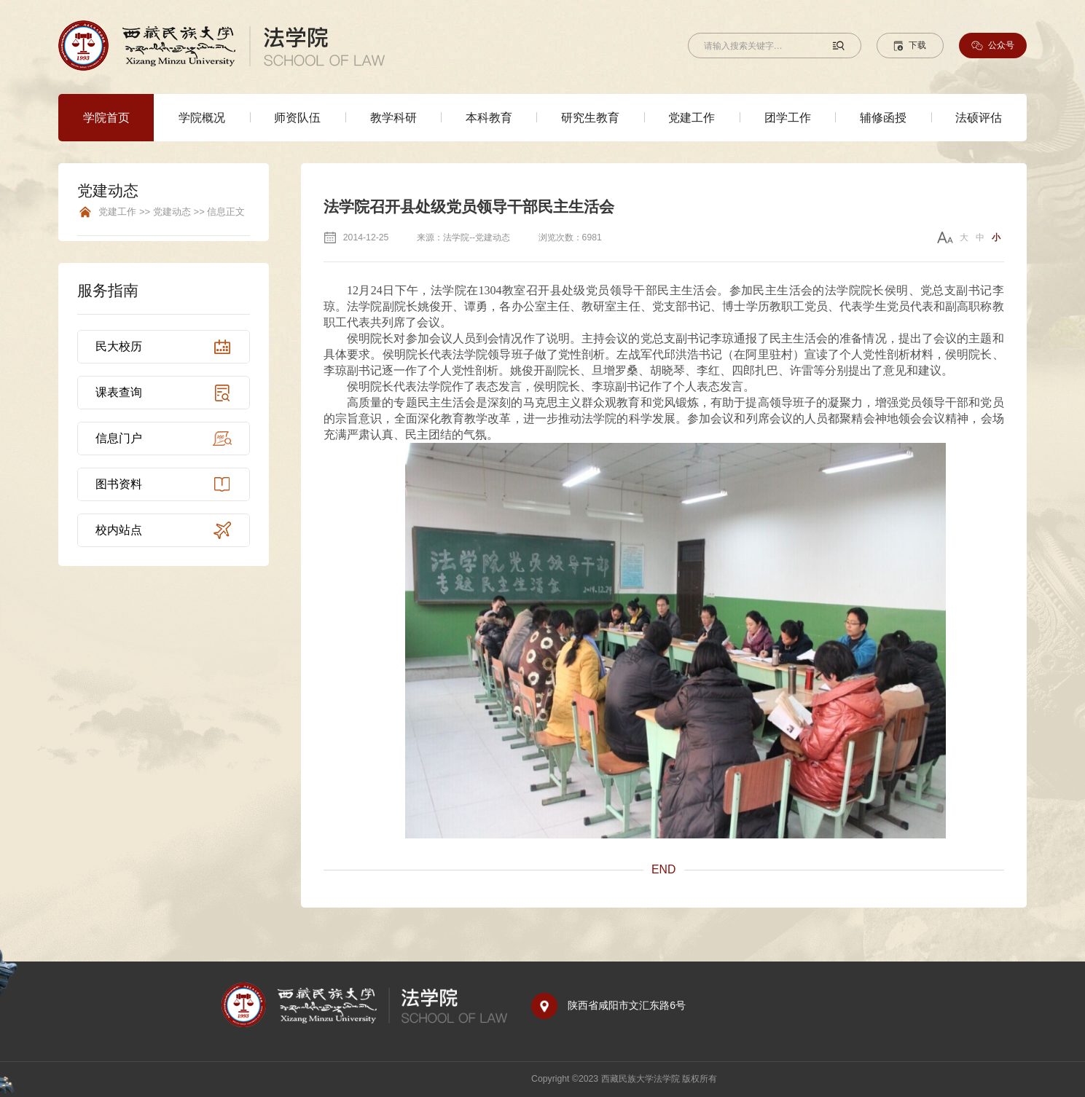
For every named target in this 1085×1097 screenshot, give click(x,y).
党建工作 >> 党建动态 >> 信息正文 (171, 212)
